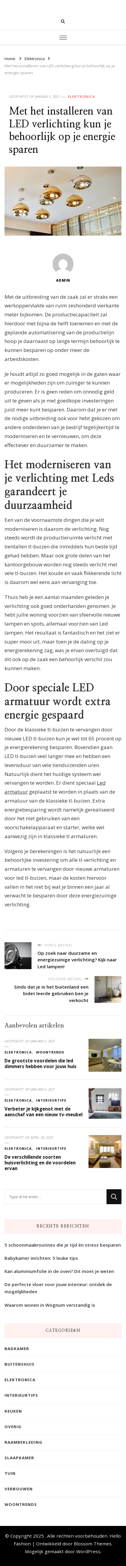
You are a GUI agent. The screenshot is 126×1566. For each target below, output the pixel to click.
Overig (12, 1426)
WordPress (88, 1551)
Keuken (13, 1411)
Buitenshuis (19, 1364)
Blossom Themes (93, 1544)
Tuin (10, 1473)
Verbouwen (18, 1489)
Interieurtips (51, 1100)
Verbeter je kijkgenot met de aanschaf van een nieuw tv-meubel (43, 1111)
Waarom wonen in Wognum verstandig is (49, 1305)
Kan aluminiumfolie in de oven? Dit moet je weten (59, 1271)
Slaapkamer (19, 1457)
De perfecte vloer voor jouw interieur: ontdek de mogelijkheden (58, 1287)
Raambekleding (23, 1442)
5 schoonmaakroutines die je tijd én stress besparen (62, 1245)
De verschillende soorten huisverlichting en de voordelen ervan (40, 1162)
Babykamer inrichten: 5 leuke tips (41, 1258)
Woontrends (50, 1052)
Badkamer (16, 1348)
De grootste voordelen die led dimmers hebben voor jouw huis (40, 1063)
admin (63, 268)
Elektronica (81, 96)
